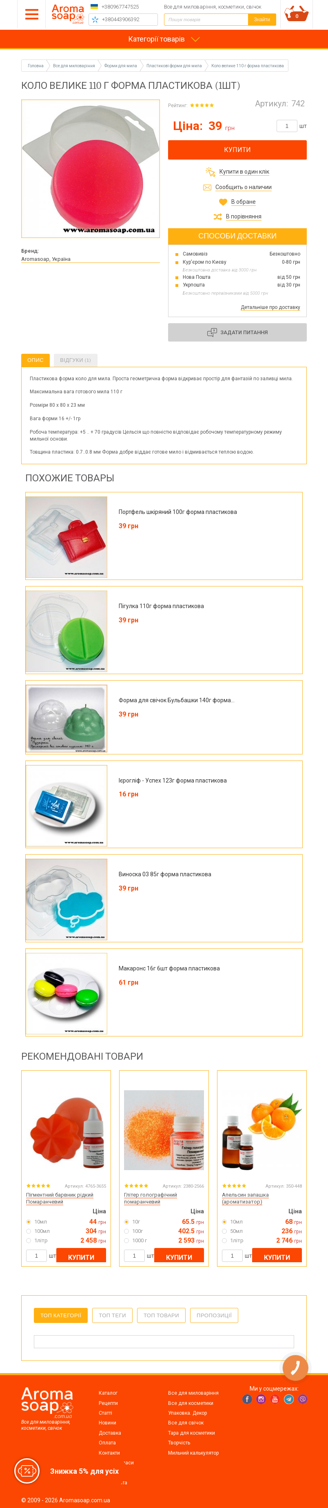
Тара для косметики (191, 1433)
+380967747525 (120, 6)
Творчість (179, 1443)
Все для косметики (190, 1403)
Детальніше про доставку (270, 307)
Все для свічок (186, 1423)
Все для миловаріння (193, 1393)
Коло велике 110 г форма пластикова (247, 66)
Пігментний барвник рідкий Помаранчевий (59, 1198)
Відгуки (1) (75, 360)
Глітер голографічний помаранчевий (150, 1198)
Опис (35, 360)
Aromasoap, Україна (46, 259)
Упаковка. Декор (187, 1413)
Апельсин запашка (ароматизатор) (245, 1198)
